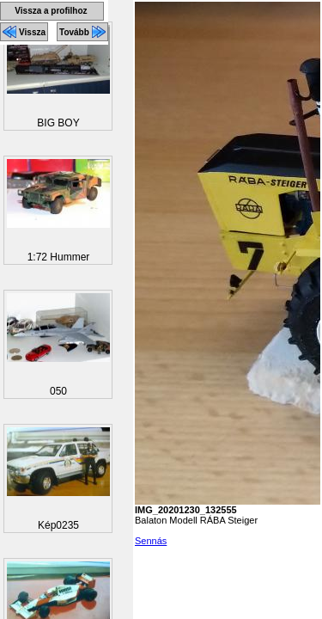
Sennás (151, 541)
